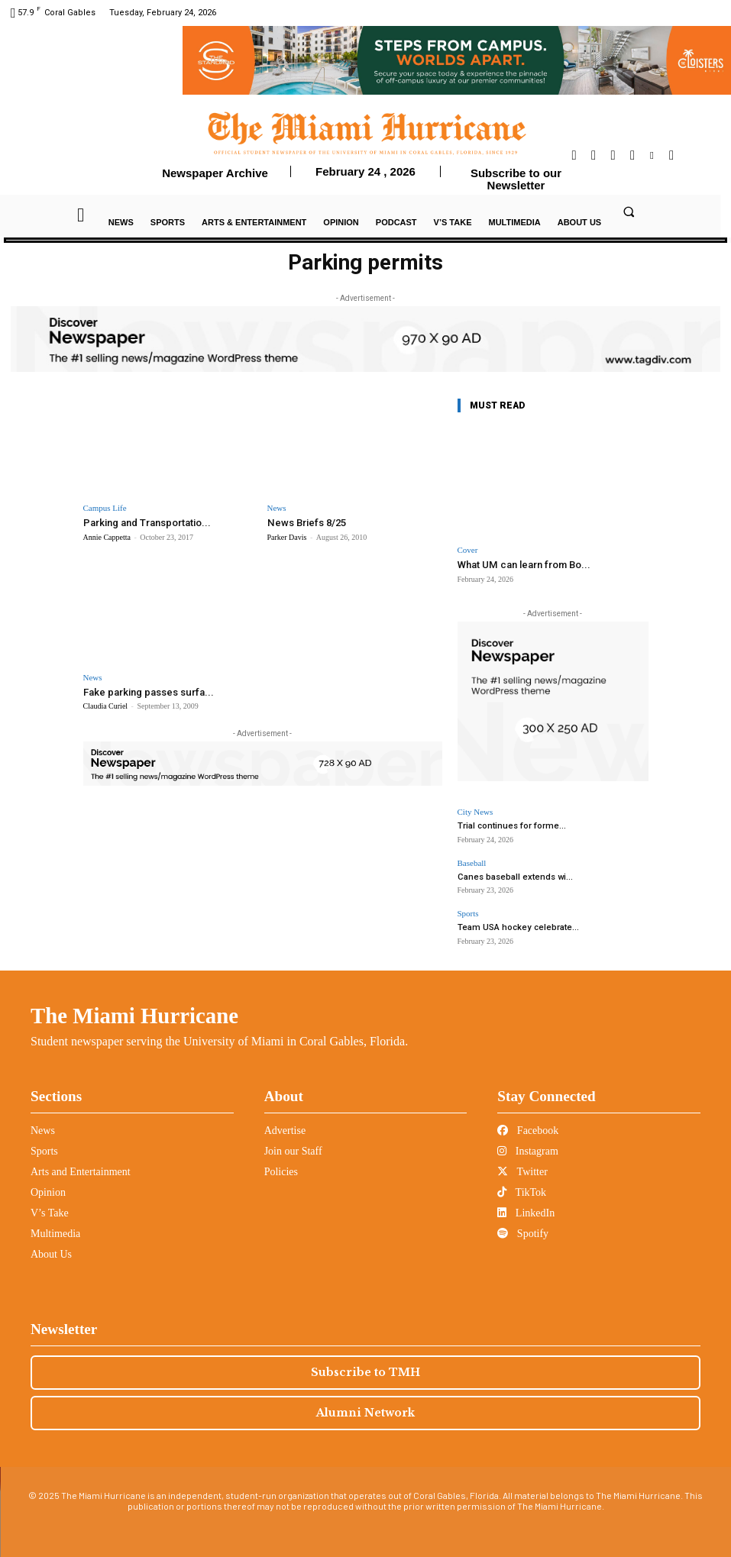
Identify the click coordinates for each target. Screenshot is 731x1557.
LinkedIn (526, 1212)
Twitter (522, 1171)
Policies (281, 1171)
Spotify (522, 1233)
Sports (468, 913)
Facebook (527, 1129)
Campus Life (105, 508)
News (276, 508)
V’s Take (50, 1212)
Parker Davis (287, 537)
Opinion (48, 1191)
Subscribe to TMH (365, 1371)
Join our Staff (293, 1150)
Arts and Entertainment (81, 1171)
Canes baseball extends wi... (513, 876)
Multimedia (55, 1233)
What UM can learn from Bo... (524, 564)
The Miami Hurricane (134, 1015)
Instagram (527, 1150)
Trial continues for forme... (510, 826)
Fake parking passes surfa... (148, 691)
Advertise (285, 1129)
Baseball (472, 862)
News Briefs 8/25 (306, 522)
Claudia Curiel (105, 706)
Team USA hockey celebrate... (515, 927)
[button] (629, 211)
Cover (468, 550)
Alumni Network (365, 1412)
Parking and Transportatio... (147, 522)
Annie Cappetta (107, 537)
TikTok (521, 1191)
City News (475, 812)
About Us (51, 1253)
